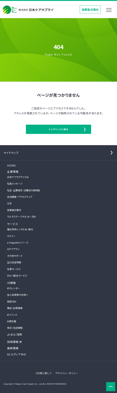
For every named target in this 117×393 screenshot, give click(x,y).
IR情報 (11, 282)
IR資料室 (11, 321)
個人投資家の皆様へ (17, 294)
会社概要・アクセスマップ (19, 196)
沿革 (9, 203)
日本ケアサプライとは (18, 177)
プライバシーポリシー (66, 373)
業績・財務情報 (14, 308)
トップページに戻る (58, 129)
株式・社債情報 (14, 327)
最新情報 (12, 348)
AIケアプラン (13, 249)
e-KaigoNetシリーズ (17, 242)
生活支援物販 (14, 262)
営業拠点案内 (90, 9)
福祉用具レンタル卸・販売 (20, 229)
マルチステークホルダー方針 (21, 216)
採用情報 (14, 341)
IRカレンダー (13, 288)
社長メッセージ (14, 183)
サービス (12, 223)
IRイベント (12, 314)
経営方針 (11, 301)
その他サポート (15, 255)
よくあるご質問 (14, 334)
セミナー (11, 236)
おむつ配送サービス (17, 275)
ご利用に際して (43, 373)
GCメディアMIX (16, 354)
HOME (11, 165)
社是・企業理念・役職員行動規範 (23, 190)
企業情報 (12, 171)
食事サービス (14, 269)
